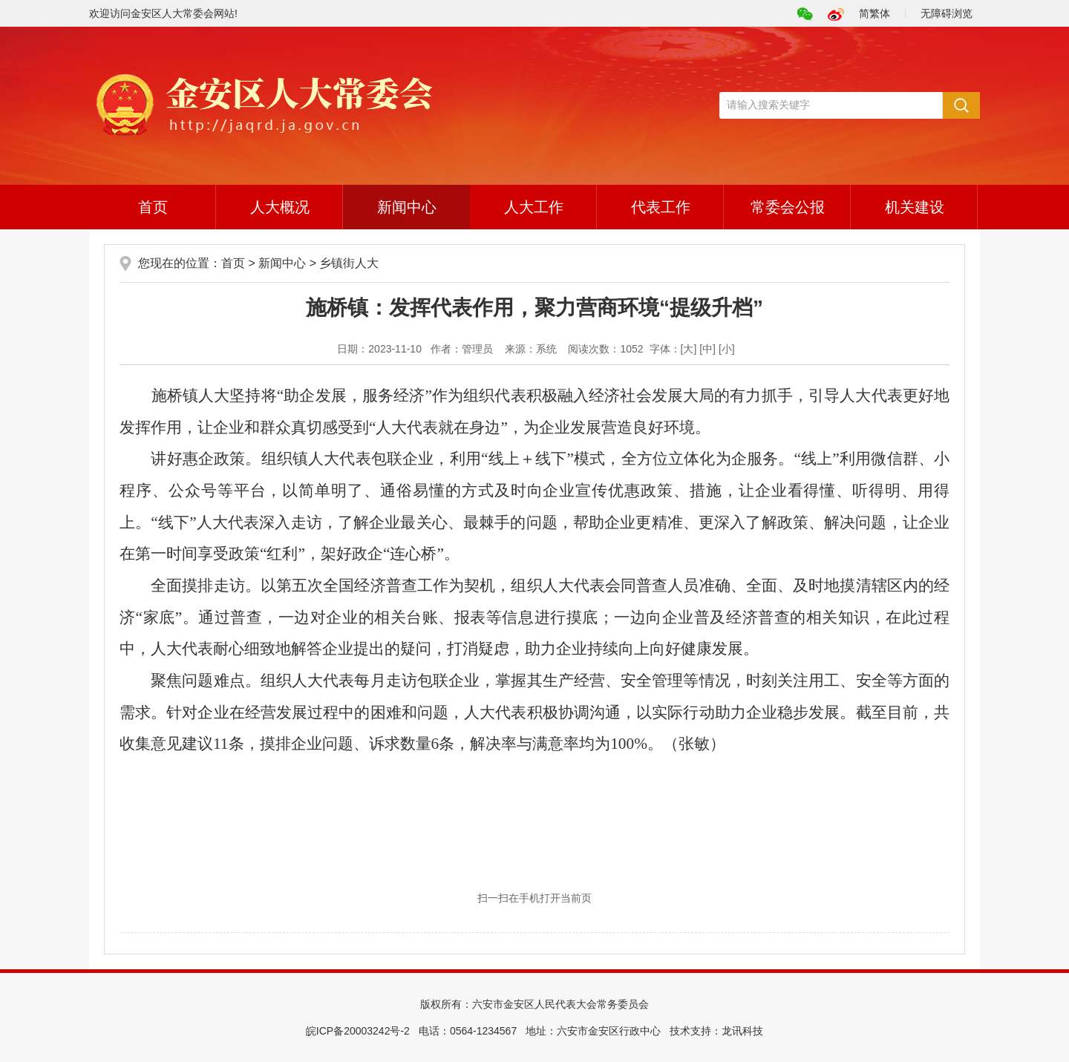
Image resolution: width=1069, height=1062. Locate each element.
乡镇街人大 (349, 263)
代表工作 (660, 207)
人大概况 (280, 207)
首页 (153, 207)
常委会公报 (788, 207)
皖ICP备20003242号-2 (358, 1031)
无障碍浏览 (946, 13)
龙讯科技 (742, 1031)
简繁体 (874, 13)
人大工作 (533, 207)
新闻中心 (407, 207)
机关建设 (914, 207)
